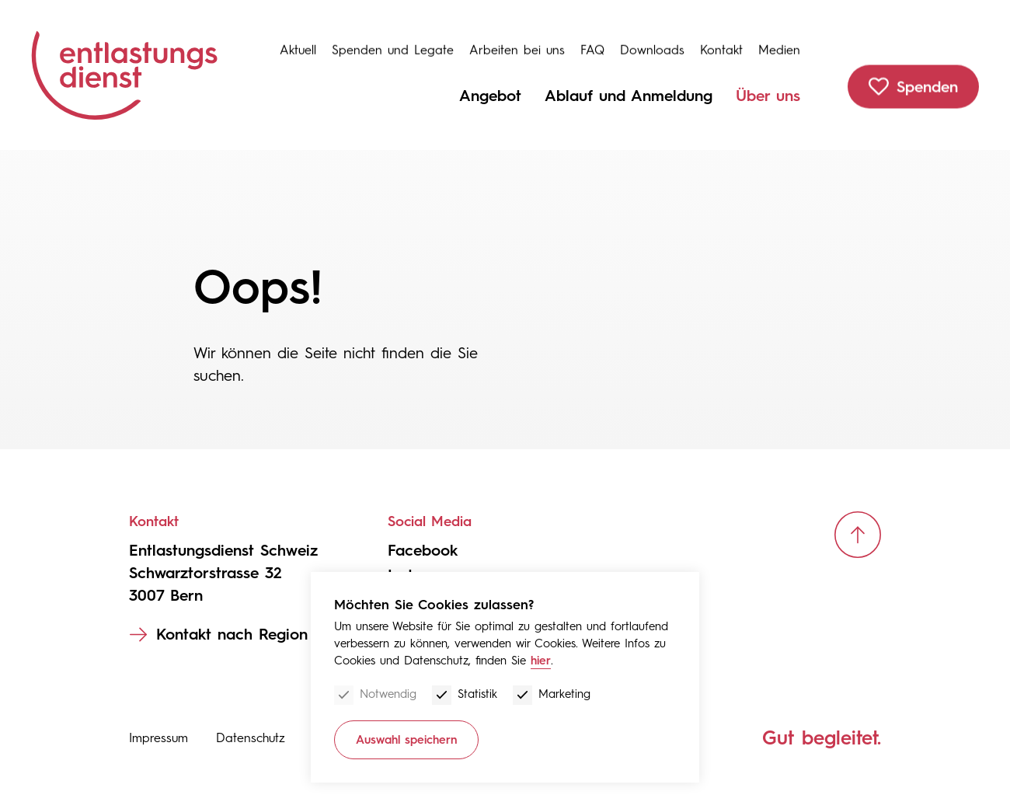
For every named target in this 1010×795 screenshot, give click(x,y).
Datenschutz (250, 737)
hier (541, 661)
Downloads (652, 42)
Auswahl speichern (406, 740)
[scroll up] (857, 534)
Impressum (158, 737)
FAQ (592, 42)
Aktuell (298, 42)
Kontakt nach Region (232, 634)
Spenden (930, 82)
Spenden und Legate (393, 42)
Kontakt (721, 42)
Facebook (423, 550)
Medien (779, 42)
